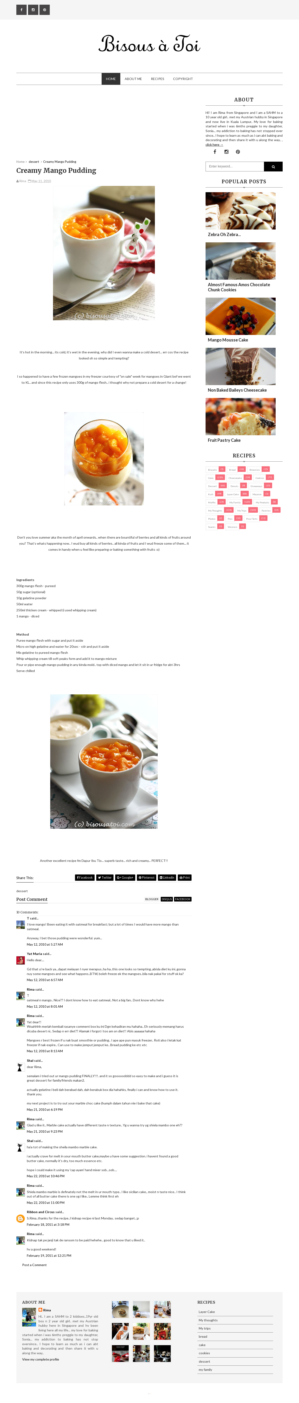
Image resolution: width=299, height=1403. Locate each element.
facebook (182, 899)
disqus (167, 899)
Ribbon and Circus (41, 1212)
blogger (151, 899)
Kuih (210, 494)
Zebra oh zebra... (224, 234)
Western (232, 527)
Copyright (183, 79)
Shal (30, 1060)
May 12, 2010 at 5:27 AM (45, 944)
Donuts (234, 486)
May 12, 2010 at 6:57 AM (45, 980)
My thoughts (215, 510)
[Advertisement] (104, 127)
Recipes (157, 79)
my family (235, 502)
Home (111, 79)
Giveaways (256, 486)
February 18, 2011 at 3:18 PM (48, 1224)
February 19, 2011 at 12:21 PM (49, 1255)
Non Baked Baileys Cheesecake (237, 390)
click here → (214, 144)
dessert (212, 486)
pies (230, 518)
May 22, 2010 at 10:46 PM (45, 1176)
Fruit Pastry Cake (224, 440)
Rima (31, 989)
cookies (260, 478)
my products (262, 502)
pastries (266, 510)
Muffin (212, 502)
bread (232, 469)
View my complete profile (40, 1359)
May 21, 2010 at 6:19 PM (45, 1109)
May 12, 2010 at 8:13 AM (45, 1051)
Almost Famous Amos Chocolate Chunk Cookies (239, 287)
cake (211, 478)
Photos (211, 518)
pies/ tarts (251, 518)
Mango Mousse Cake (228, 339)
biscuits (212, 469)
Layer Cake (233, 494)
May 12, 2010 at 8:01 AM (45, 1006)
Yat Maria (34, 954)
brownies (254, 469)
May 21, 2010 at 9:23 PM (45, 1131)
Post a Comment (34, 1265)
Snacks (211, 527)
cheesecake (235, 478)
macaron (257, 494)
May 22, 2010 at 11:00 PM (45, 1203)
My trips (241, 510)
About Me (133, 79)
